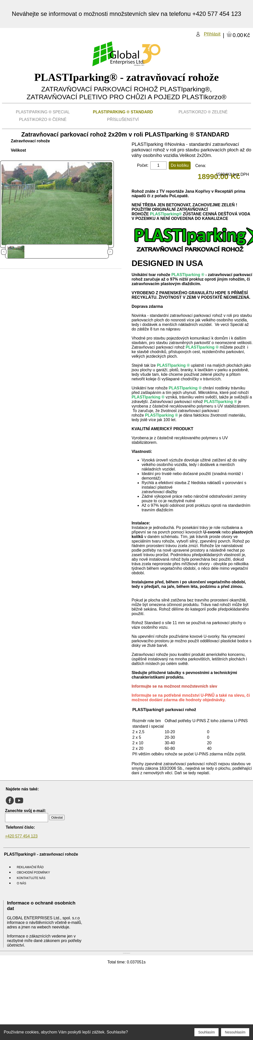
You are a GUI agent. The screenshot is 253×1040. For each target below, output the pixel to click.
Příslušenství (123, 119)
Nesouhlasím (235, 1032)
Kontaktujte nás (31, 878)
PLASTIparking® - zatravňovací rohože (126, 77)
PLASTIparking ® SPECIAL (43, 112)
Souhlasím (206, 1032)
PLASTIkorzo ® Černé (43, 119)
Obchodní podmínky (33, 872)
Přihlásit (212, 34)
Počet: (142, 165)
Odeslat (57, 817)
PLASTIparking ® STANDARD (123, 112)
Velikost (18, 150)
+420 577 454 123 (21, 836)
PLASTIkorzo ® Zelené (203, 112)
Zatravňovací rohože (30, 141)
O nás (21, 883)
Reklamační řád (30, 867)
